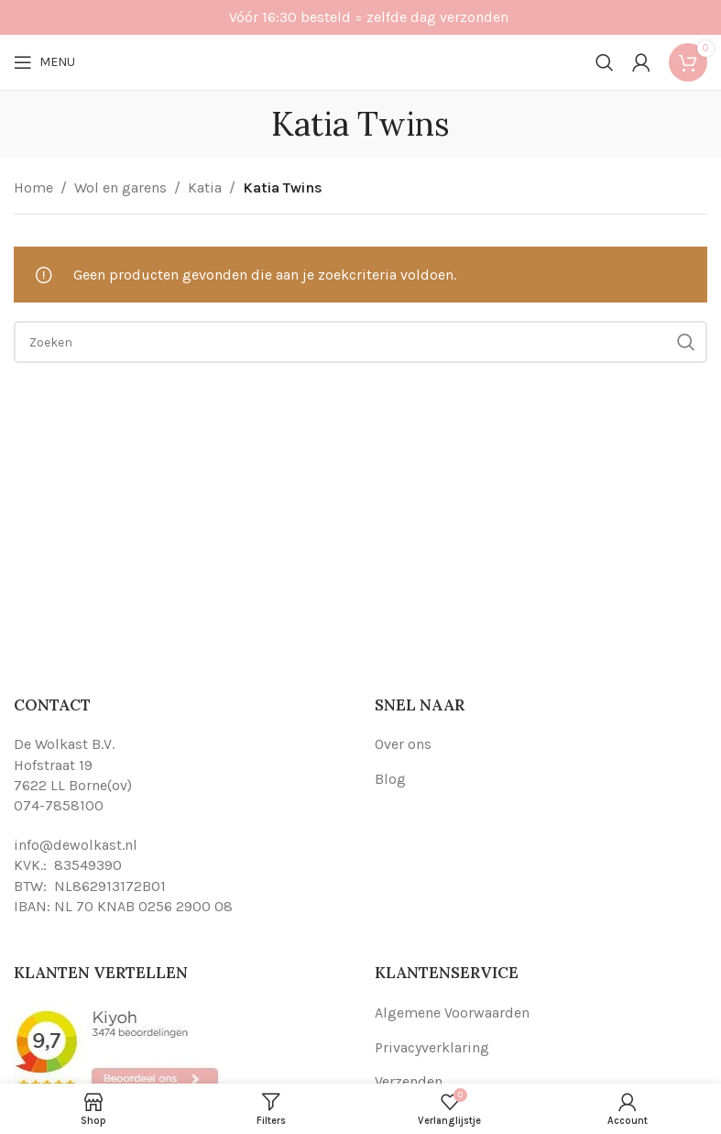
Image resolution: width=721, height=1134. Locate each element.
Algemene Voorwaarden (452, 1012)
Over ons (403, 744)
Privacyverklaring (432, 1047)
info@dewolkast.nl (75, 844)
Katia (205, 187)
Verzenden (408, 1081)
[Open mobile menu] (44, 62)
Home (33, 187)
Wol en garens (120, 187)
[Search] (604, 62)
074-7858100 (59, 805)
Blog (390, 778)
